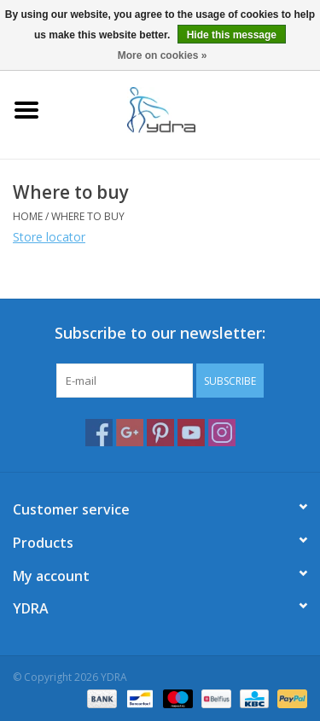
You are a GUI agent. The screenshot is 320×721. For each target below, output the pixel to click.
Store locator (49, 237)
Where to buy (88, 216)
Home (28, 216)
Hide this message (231, 35)
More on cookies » (162, 55)
